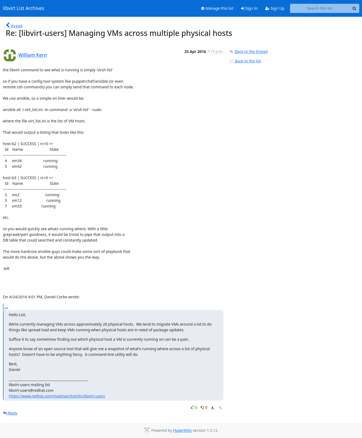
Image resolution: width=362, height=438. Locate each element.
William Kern (32, 55)
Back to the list (245, 60)
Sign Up (274, 8)
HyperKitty (182, 430)
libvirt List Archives (23, 8)
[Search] (354, 8)
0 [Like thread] (194, 407)
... (6, 307)
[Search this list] (320, 8)
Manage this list (217, 8)
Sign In (249, 8)
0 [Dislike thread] (204, 407)
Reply (10, 413)
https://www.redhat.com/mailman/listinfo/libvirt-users (57, 396)
